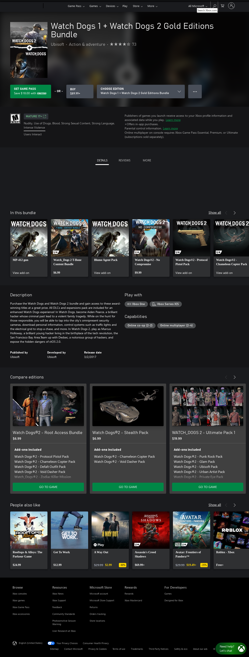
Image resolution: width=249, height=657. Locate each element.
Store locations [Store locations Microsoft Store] (97, 620)
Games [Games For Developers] (168, 593)
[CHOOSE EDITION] (141, 91)
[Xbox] (55, 6)
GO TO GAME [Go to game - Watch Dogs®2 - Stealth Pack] (128, 487)
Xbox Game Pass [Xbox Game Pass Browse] (21, 607)
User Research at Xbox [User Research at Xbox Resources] (64, 630)
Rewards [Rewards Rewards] (129, 593)
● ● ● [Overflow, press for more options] (195, 91)
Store (136, 6)
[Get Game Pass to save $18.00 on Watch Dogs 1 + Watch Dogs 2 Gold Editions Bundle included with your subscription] (30, 91)
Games (93, 6)
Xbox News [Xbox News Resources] (58, 593)
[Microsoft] (27, 6)
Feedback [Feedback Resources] (57, 607)
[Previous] (226, 213)
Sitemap (54, 648)
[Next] (234, 213)
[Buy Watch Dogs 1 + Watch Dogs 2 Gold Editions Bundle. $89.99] (79, 91)
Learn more (173, 120)
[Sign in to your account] (231, 6)
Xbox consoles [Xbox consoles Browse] (20, 593)
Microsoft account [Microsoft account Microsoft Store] (99, 593)
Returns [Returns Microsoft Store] (94, 607)
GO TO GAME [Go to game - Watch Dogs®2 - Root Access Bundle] (48, 487)
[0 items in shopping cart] (222, 5)
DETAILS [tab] (102, 160)
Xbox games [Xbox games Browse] (19, 600)
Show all (215, 212)
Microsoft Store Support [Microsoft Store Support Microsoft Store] (102, 600)
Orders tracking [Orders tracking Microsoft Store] (98, 614)
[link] (28, 248)
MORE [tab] (147, 160)
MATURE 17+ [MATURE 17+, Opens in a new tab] (36, 116)
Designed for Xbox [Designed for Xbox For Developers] (173, 600)
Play (124, 6)
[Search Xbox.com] (214, 5)
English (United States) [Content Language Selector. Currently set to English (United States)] (30, 643)
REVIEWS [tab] (124, 160)
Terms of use (119, 648)
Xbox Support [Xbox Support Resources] (59, 600)
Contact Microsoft (73, 648)
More (150, 6)
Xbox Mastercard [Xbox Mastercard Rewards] (133, 600)
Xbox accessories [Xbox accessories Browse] (21, 614)
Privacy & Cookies (97, 648)
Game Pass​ (74, 6)
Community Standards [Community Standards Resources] (63, 614)
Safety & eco (180, 648)
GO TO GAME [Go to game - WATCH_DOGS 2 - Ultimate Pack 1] (208, 487)
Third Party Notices (158, 648)
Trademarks (137, 648)
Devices (110, 6)
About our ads (200, 648)
